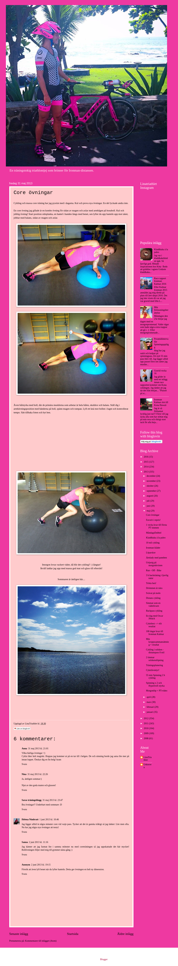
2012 (146, 718)
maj (149, 510)
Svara (24, 764)
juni (149, 506)
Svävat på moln (153, 593)
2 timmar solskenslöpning (154, 658)
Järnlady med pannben (156, 557)
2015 (146, 462)
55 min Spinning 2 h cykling (155, 676)
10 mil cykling (152, 542)
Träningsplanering (154, 665)
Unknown (148, 766)
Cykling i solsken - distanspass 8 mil (155, 651)
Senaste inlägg (18, 934)
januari (150, 712)
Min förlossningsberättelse (161, 310)
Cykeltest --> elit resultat (154, 625)
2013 (146, 471)
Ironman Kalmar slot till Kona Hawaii (161, 402)
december (151, 476)
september (152, 491)
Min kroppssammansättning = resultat (157, 642)
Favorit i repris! (153, 520)
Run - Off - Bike (153, 570)
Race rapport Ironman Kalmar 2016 (160, 281)
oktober (150, 486)
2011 (146, 723)
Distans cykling (153, 598)
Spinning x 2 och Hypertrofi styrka (155, 684)
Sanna (25, 842)
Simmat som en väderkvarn (153, 604)
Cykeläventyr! (152, 670)
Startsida (72, 934)
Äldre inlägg (125, 934)
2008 (146, 738)
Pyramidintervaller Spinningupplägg (161, 343)
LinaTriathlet (148, 758)
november (152, 481)
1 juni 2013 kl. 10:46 (49, 819)
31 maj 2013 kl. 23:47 (52, 800)
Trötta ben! (151, 583)
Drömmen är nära (154, 588)
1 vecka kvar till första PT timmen (156, 526)
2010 (146, 728)
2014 (146, 466)
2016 (146, 457)
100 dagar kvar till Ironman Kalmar (155, 632)
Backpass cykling (154, 611)
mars (149, 702)
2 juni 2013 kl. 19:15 (41, 864)
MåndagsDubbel (153, 533)
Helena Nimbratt (30, 819)
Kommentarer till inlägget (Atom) (40, 941)
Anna (24, 748)
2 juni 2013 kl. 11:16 (38, 842)
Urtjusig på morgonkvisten (154, 564)
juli (148, 501)
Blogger (103, 959)
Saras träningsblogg (31, 800)
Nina (24, 774)
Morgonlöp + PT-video (156, 690)
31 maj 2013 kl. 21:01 (38, 748)
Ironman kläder (153, 547)
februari (150, 707)
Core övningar (152, 515)
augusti (150, 496)
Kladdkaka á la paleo (155, 537)
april (149, 697)
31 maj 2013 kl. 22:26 (37, 774)
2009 (146, 733)
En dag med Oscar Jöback (154, 617)
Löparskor (150, 552)
